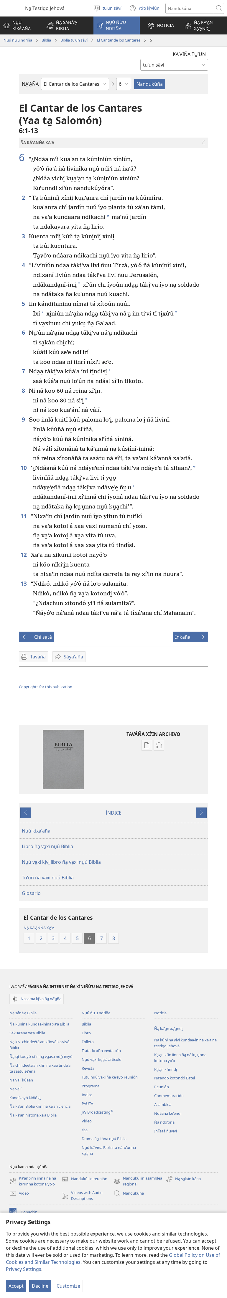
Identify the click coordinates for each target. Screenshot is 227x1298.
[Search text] (189, 8)
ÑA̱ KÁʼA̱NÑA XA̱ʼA (39, 927)
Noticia (160, 1012)
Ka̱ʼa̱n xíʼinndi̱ (165, 1069)
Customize (68, 1286)
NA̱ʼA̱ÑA (30, 84)
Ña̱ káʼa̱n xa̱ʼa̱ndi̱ (168, 1028)
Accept (16, 1286)
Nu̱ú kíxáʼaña (36, 831)
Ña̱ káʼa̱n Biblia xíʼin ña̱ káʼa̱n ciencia (39, 1106)
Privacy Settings (23, 1269)
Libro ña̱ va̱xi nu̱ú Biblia (47, 846)
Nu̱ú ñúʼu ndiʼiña (18, 40)
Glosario (31, 893)
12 (24, 555)
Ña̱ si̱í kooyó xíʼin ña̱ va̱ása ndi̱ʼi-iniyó (41, 1056)
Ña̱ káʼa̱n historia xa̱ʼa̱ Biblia (33, 1115)
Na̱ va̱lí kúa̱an (21, 1080)
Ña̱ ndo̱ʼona (164, 1122)
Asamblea (162, 1104)
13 (24, 583)
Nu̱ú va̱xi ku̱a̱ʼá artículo (101, 1059)
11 (24, 516)
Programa (90, 1086)
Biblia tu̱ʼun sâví (74, 40)
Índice (87, 1094)
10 (24, 468)
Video (87, 1121)
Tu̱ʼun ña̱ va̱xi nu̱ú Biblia (48, 877)
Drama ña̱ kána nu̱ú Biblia (104, 1138)
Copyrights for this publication (45, 686)
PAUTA (87, 1103)
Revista (88, 1068)
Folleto (88, 1041)
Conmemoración (169, 1095)
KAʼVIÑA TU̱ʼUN (189, 54)
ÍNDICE (113, 813)
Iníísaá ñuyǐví (165, 1131)
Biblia (46, 40)
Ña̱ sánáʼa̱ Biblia (23, 1012)
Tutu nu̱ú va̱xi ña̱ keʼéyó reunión (110, 1077)
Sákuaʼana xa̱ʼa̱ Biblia (27, 1033)
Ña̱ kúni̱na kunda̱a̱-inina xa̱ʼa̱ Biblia (39, 1024)
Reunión (161, 1086)
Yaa (85, 1129)
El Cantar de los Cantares (118, 40)
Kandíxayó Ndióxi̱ (24, 1097)
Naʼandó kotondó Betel (174, 1078)
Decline (40, 1286)
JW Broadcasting (97, 1112)
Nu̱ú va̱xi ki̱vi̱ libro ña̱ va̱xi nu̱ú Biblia (61, 862)
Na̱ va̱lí (15, 1088)
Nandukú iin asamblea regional (138, 1181)
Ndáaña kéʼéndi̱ (167, 1113)
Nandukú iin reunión (84, 1179)
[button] (66, 25)
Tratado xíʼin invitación (101, 1050)
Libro (86, 1033)
